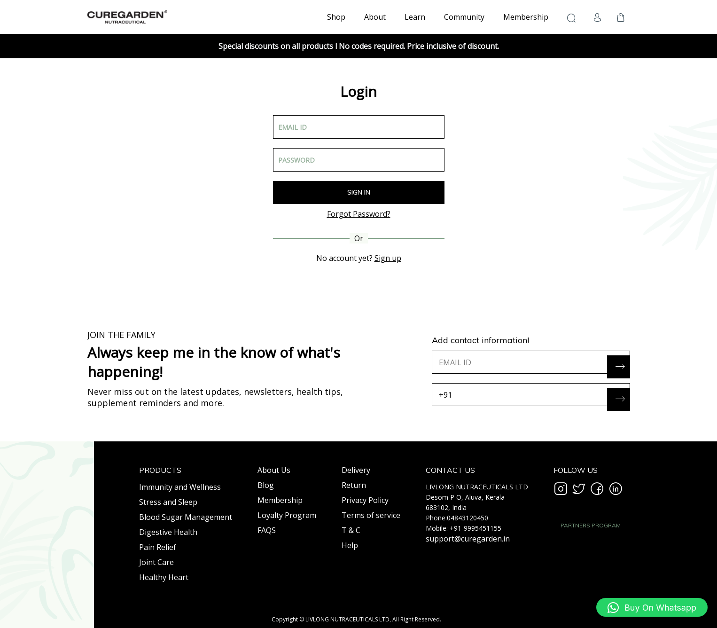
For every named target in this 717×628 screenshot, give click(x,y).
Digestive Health (168, 532)
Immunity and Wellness (180, 487)
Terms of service (371, 515)
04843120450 (467, 517)
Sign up (387, 258)
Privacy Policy (365, 500)
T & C (351, 530)
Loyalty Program (286, 515)
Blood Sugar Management (185, 517)
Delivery (356, 470)
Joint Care (156, 562)
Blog (265, 485)
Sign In (358, 192)
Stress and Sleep (168, 502)
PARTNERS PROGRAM (591, 525)
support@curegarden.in (468, 539)
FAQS (266, 530)
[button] (652, 607)
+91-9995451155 (475, 528)
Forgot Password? (358, 214)
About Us (273, 470)
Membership (280, 500)
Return (354, 485)
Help (350, 545)
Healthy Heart (163, 577)
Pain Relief (157, 547)
